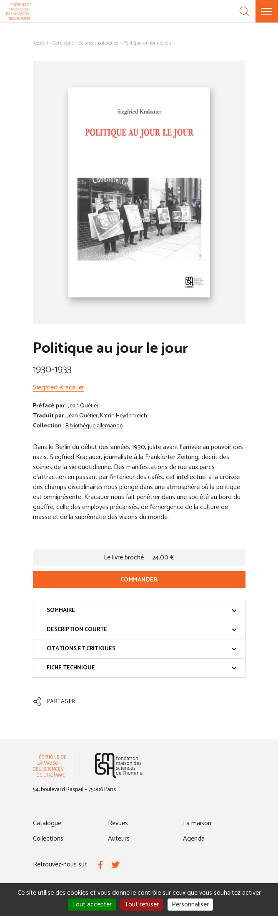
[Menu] (266, 11)
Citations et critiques (142, 649)
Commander (139, 580)
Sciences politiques (98, 43)
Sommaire (142, 610)
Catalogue (63, 43)
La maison (197, 823)
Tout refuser (142, 904)
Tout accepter (92, 904)
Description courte (142, 629)
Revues (118, 823)
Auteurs (119, 838)
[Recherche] (244, 11)
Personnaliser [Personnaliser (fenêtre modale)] (190, 904)
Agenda (194, 838)
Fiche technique (142, 668)
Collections (48, 838)
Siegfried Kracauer (58, 387)
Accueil (40, 43)
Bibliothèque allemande (94, 426)
